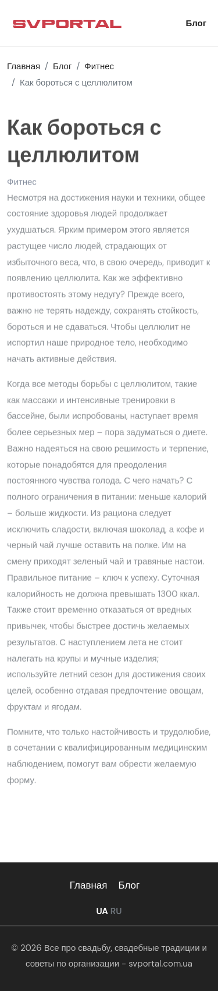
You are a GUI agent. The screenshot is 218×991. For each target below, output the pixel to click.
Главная (89, 885)
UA (102, 911)
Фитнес (22, 183)
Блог (195, 23)
